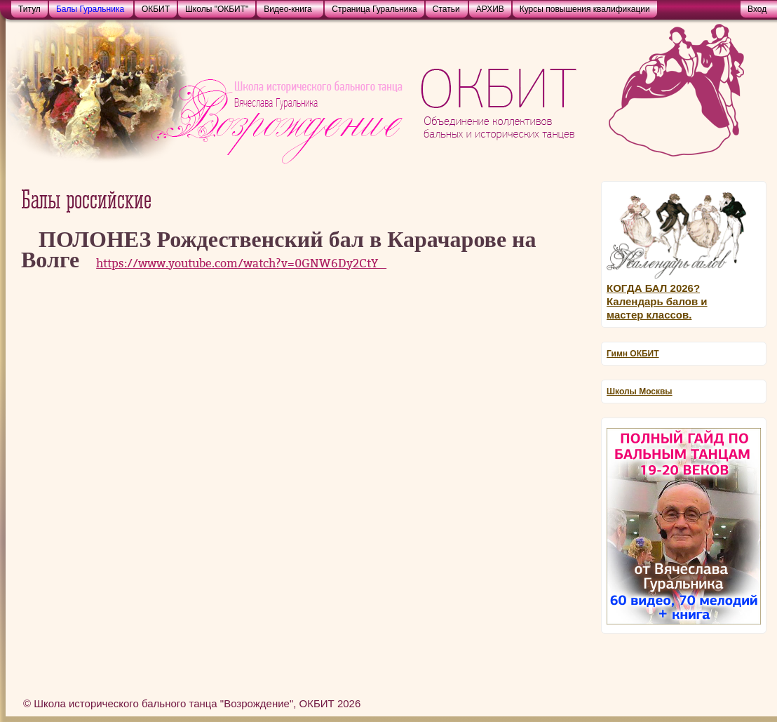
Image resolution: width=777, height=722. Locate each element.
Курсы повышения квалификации (585, 9)
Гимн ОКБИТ (633, 354)
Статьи (446, 9)
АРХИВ (490, 9)
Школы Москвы (640, 391)
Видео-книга (287, 9)
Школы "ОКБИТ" (216, 9)
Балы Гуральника (90, 9)
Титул (29, 9)
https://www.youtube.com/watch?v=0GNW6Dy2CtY (241, 263)
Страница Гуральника (374, 9)
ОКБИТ (156, 9)
